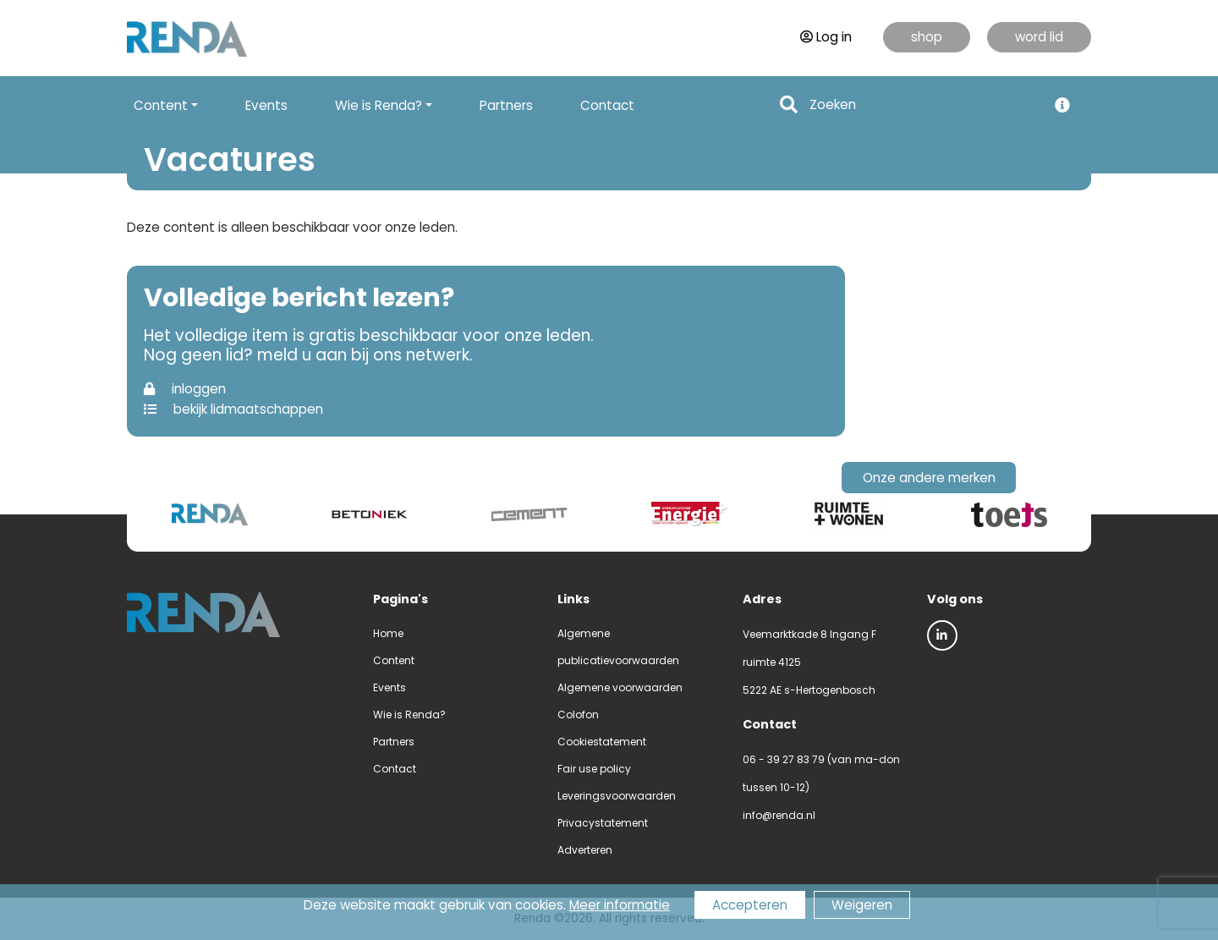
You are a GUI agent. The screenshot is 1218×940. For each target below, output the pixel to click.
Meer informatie (619, 905)
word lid (1039, 37)
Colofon (578, 714)
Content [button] (161, 105)
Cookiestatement (601, 741)
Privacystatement (602, 823)
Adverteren (584, 850)
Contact (607, 105)
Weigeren (861, 905)
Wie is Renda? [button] (378, 105)
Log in (826, 37)
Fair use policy (594, 768)
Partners (506, 105)
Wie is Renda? (409, 714)
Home (388, 633)
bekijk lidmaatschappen (233, 409)
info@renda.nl (779, 815)
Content (393, 660)
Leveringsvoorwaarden (616, 796)
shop (926, 37)
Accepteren (749, 905)
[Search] (923, 105)
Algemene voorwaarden (620, 687)
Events (266, 105)
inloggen (185, 389)
